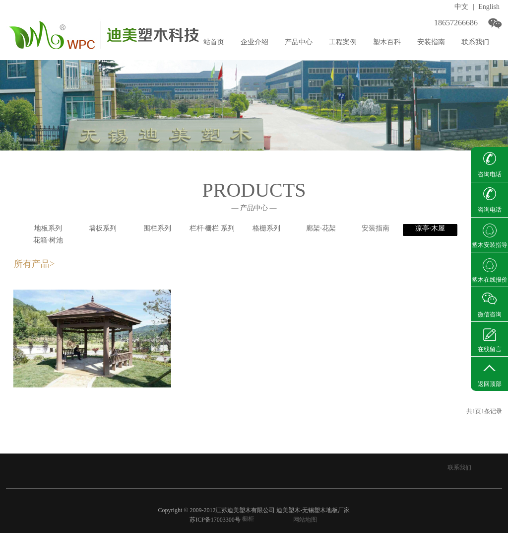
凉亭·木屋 (430, 228)
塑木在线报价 (490, 279)
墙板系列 (103, 228)
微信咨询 (490, 314)
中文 (461, 6)
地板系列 (48, 228)
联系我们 (459, 467)
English (489, 6)
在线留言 (490, 349)
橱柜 (248, 519)
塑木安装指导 (490, 244)
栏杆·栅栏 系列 (212, 228)
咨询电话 (490, 174)
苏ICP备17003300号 (215, 519)
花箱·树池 (48, 240)
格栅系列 (266, 228)
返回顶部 (490, 384)
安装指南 (375, 228)
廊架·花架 (321, 228)
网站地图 (305, 519)
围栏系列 (157, 228)
